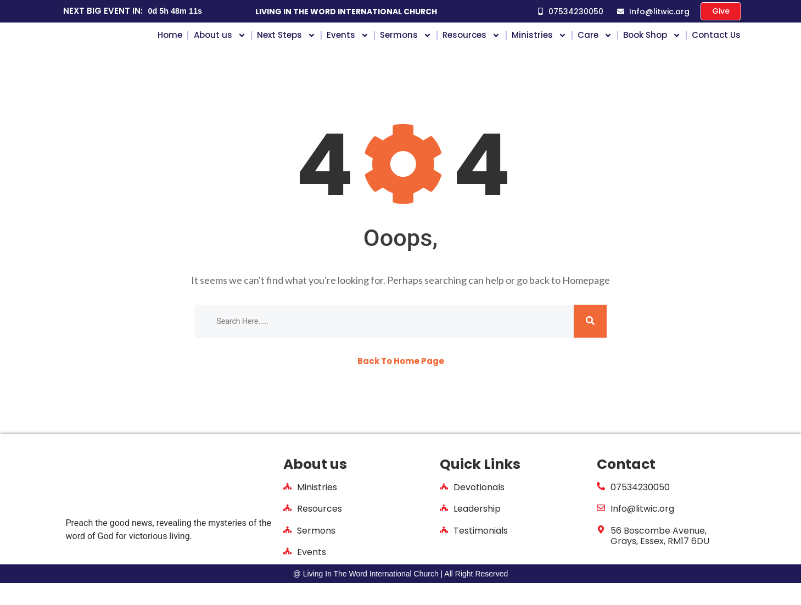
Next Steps (286, 45)
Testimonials (480, 552)
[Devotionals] (444, 509)
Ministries (539, 45)
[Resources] (287, 530)
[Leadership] (444, 530)
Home (170, 45)
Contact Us (716, 45)
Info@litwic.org (642, 531)
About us (220, 45)
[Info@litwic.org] (601, 530)
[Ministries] (287, 509)
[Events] (287, 573)
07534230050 (640, 509)
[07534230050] (601, 509)
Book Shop (652, 45)
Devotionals (479, 509)
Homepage (586, 302)
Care (595, 45)
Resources (471, 45)
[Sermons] (287, 551)
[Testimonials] (444, 551)
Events (348, 45)
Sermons (406, 45)
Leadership (477, 531)
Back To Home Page (400, 383)
